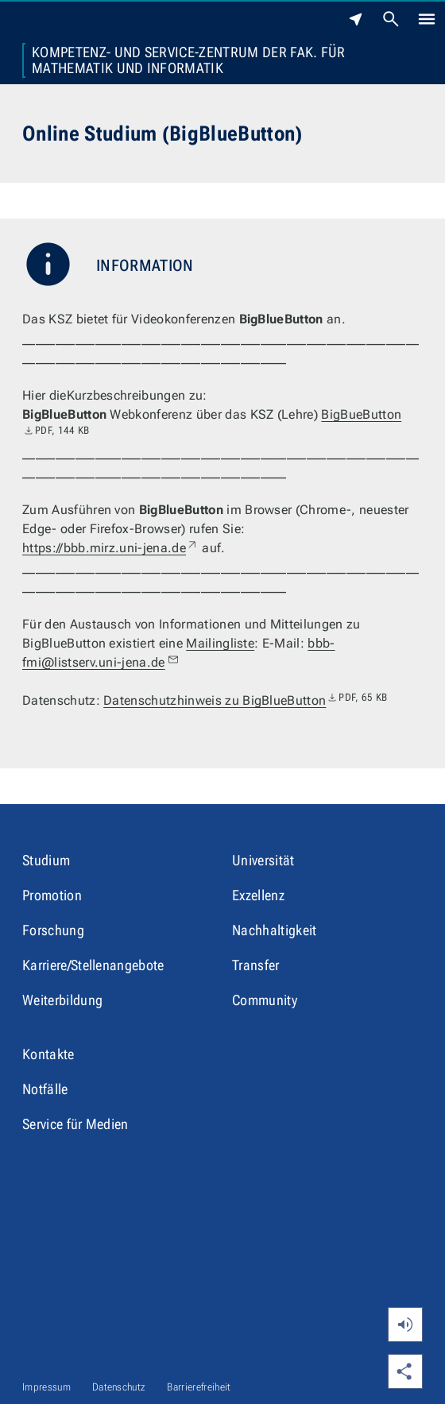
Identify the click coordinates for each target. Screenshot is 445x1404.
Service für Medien (75, 1124)
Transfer (256, 965)
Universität (263, 860)
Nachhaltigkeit (274, 930)
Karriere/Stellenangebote (93, 965)
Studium (46, 860)
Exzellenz (258, 895)
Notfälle (45, 1089)
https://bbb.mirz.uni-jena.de (110, 547)
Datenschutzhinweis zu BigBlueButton (245, 700)
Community (264, 1000)
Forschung (53, 930)
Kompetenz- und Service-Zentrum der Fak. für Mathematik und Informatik (189, 60)
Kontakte (48, 1054)
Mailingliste (220, 643)
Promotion (52, 895)
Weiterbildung (62, 1000)
